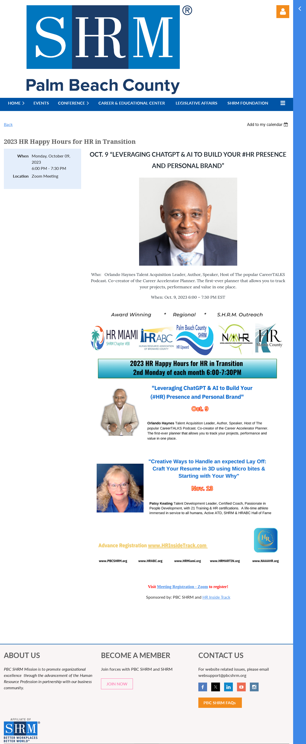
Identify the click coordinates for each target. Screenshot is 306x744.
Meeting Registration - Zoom (182, 586)
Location (21, 175)
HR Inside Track (216, 597)
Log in (282, 11)
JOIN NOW (117, 683)
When (23, 155)
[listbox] (268, 124)
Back (8, 124)
